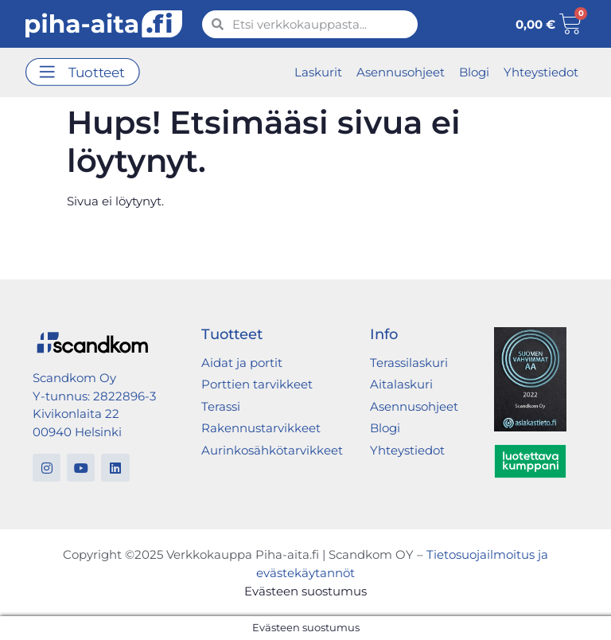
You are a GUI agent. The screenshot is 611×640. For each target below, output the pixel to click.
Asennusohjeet (400, 72)
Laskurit (318, 72)
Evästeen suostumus (305, 591)
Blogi (474, 72)
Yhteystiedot (541, 72)
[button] (82, 73)
